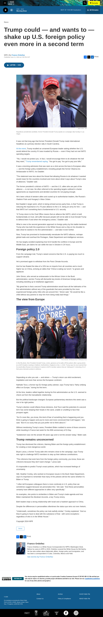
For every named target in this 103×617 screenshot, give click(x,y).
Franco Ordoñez (18, 55)
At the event (21, 149)
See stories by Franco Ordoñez (40, 557)
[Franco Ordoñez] (20, 548)
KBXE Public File (84, 598)
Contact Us (40, 598)
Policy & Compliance (64, 598)
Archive (60, 594)
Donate (95, 3)
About (38, 594)
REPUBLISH (18, 578)
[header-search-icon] (85, 3)
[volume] (11, 10)
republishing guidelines (92, 579)
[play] (5, 10)
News (6, 22)
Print (96, 56)
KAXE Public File (84, 594)
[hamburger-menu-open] (5, 3)
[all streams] (93, 10)
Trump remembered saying (37, 161)
